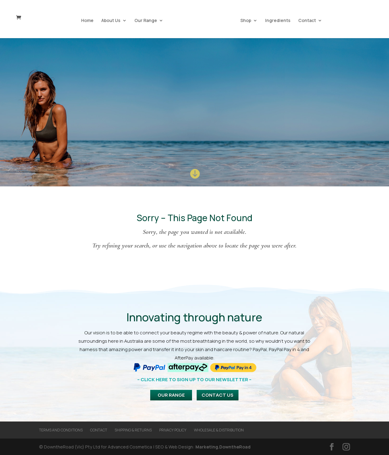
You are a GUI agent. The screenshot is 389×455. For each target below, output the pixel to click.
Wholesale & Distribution (219, 430)
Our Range (146, 20)
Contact (306, 20)
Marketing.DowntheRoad (223, 447)
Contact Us (218, 395)
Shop (244, 20)
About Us (111, 20)
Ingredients (277, 20)
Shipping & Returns (133, 430)
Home (88, 20)
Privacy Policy (172, 430)
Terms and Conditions (61, 430)
